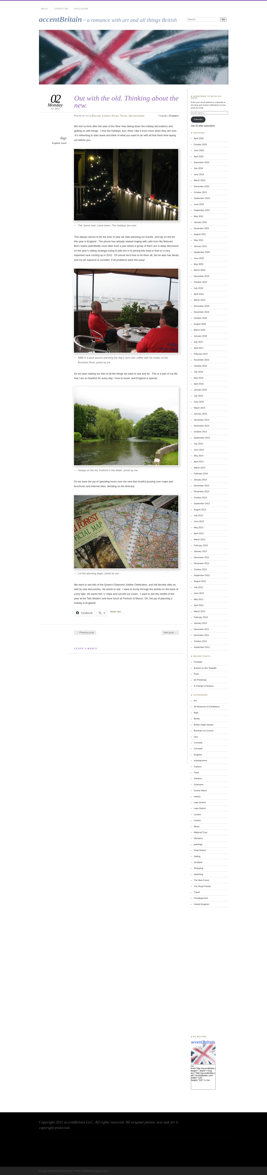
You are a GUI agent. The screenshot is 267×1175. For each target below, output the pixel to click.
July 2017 (198, 342)
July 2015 (198, 396)
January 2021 (200, 246)
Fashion (198, 766)
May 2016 (198, 378)
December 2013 (201, 485)
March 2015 (199, 408)
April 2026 (199, 138)
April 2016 (199, 384)
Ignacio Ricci (101, 1170)
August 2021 (200, 234)
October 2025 (200, 144)
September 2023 (202, 198)
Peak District (200, 850)
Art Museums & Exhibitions (207, 706)
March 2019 (199, 300)
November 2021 (201, 228)
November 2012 (201, 563)
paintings (198, 844)
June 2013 (199, 521)
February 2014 (201, 473)
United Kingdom (201, 904)
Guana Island (200, 790)
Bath (196, 712)
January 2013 (200, 551)
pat (87, 115)
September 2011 (202, 647)
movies (197, 820)
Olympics (198, 838)
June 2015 (199, 402)
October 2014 (200, 431)
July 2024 (198, 168)
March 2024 (199, 180)
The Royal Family (202, 886)
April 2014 (199, 461)
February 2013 (201, 545)
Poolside (198, 662)
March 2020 (199, 270)
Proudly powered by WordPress (56, 1170)
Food (196, 772)
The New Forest (201, 880)
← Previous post (85, 632)
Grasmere (199, 784)
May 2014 (198, 455)
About (44, 8)
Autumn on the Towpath (205, 668)
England (96, 115)
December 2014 (201, 420)
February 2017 (201, 354)
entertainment (200, 760)
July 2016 (198, 372)
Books (197, 718)
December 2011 (201, 629)
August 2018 (200, 324)
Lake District (200, 802)
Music (197, 826)
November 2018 (201, 312)
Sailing (115, 115)
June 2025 (199, 150)
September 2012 (202, 575)
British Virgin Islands (203, 725)
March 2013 (199, 539)
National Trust (200, 832)
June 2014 (199, 450)
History (197, 796)
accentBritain (60, 19)
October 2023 (200, 192)
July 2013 (198, 515)
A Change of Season (204, 686)
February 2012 (201, 617)
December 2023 (201, 186)
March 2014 (199, 467)
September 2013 (202, 503)
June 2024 (199, 174)
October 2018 (200, 318)
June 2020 (199, 258)
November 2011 (201, 635)
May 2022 (198, 216)
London (106, 115)
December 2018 (201, 306)
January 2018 (200, 336)
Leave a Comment (170, 115)
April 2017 (199, 348)
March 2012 (199, 611)
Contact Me (61, 8)
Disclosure (81, 8)
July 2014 (198, 443)
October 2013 (200, 497)
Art (195, 700)
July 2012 (198, 587)
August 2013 (200, 509)
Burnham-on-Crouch (203, 730)
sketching (198, 874)
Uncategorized (136, 115)
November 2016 (201, 360)
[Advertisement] (203, 971)
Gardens (198, 778)
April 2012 (199, 605)
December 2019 (201, 276)
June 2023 (199, 204)
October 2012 (200, 569)
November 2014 (201, 426)
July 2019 (198, 288)
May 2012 (198, 599)
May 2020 (198, 264)
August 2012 (200, 581)
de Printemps (200, 680)
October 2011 (200, 641)
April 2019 (199, 294)
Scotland (198, 862)
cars (196, 737)
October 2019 (200, 282)
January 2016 (200, 390)
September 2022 (202, 210)
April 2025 (199, 156)
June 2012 (199, 593)
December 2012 (201, 557)
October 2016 (200, 366)
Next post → (170, 632)
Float (196, 674)
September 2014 (202, 438)
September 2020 (202, 252)
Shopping (198, 868)
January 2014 (200, 479)
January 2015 (200, 414)
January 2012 (200, 623)
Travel (123, 115)
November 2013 (201, 491)
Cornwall (198, 742)
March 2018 (199, 330)
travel (64, 143)
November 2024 (201, 162)
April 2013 (199, 533)
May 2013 (198, 527)
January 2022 (200, 222)
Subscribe (198, 119)
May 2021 (198, 240)
